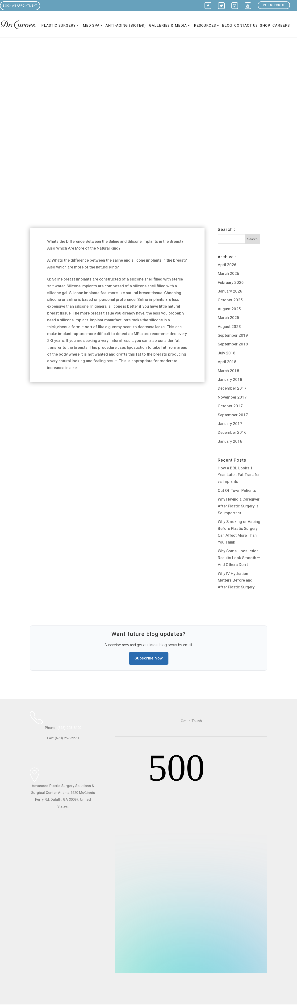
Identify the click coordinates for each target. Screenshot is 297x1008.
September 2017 (233, 415)
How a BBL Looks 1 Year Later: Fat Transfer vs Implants (239, 475)
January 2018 (230, 380)
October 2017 (230, 406)
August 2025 (229, 309)
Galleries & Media (168, 25)
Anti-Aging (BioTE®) (125, 26)
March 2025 (228, 318)
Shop (265, 26)
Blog (227, 26)
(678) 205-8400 (69, 727)
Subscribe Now (148, 658)
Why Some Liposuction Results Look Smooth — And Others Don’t (239, 558)
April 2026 (227, 265)
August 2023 (229, 327)
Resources (205, 25)
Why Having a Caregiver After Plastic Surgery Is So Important (238, 506)
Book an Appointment (20, 6)
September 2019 (233, 335)
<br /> (191, 861)
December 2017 (232, 388)
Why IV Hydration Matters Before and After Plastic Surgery (236, 580)
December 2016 (232, 432)
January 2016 (230, 441)
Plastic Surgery (58, 25)
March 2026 (228, 273)
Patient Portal (274, 5)
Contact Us (246, 26)
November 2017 (232, 397)
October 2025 (230, 300)
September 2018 (233, 344)
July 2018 (226, 353)
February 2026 (231, 282)
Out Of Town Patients (237, 490)
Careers (281, 26)
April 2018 (227, 362)
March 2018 (228, 371)
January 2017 (230, 424)
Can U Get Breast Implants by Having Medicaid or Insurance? (95, 404)
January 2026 (230, 291)
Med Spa (91, 25)
